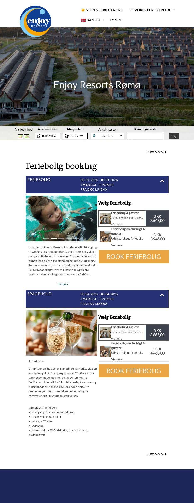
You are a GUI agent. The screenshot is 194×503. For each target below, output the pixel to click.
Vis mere (63, 284)
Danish (90, 20)
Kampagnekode (145, 129)
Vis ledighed (24, 129)
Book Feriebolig (133, 256)
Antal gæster (107, 129)
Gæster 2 (107, 136)
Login (116, 20)
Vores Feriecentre (102, 10)
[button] (107, 136)
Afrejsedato (75, 129)
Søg (174, 136)
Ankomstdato (47, 129)
